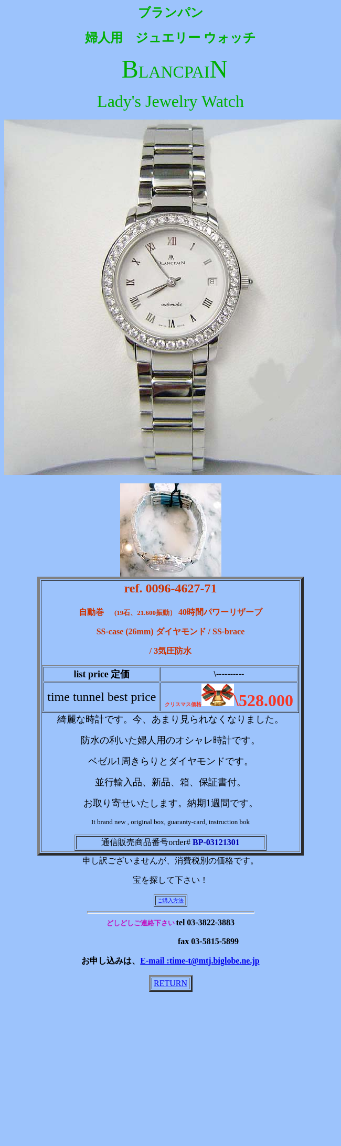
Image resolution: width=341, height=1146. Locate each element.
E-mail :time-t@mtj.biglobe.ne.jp (199, 960)
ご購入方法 (170, 900)
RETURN (170, 983)
